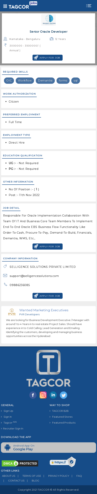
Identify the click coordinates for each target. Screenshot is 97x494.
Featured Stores (61, 416)
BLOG (32, 480)
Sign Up (7, 410)
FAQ (75, 475)
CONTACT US (13, 480)
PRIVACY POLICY (55, 475)
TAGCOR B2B (59, 410)
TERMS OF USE (28, 475)
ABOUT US (8, 475)
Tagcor (9, 422)
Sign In (6, 416)
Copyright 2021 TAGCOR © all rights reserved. (48, 489)
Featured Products (62, 422)
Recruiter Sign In (12, 428)
